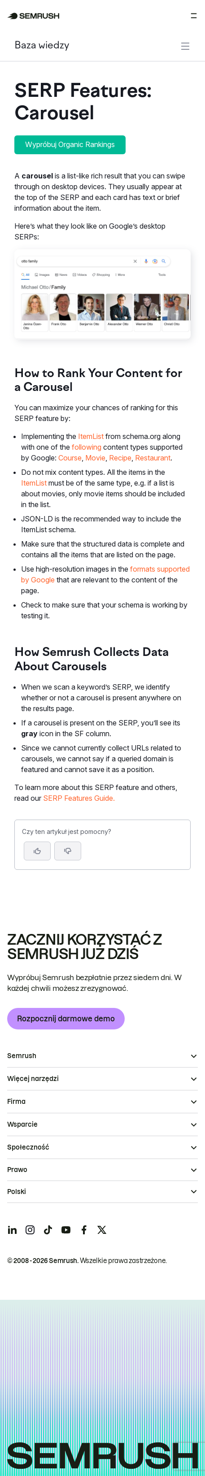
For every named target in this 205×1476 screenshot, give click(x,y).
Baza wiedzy (41, 46)
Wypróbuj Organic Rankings (70, 144)
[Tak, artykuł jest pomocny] (37, 851)
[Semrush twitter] (102, 1230)
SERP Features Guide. (79, 798)
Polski (16, 1191)
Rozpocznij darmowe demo (66, 1019)
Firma (16, 1101)
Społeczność (28, 1147)
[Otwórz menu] (194, 16)
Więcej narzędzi (33, 1078)
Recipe (120, 457)
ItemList (91, 436)
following (86, 447)
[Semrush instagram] (30, 1230)
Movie (95, 457)
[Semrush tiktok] (48, 1230)
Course (70, 457)
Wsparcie (22, 1124)
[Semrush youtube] (66, 1230)
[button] (67, 851)
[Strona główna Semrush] (33, 16)
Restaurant (152, 457)
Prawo (17, 1169)
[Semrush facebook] (84, 1230)
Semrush (21, 1055)
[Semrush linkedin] (12, 1230)
